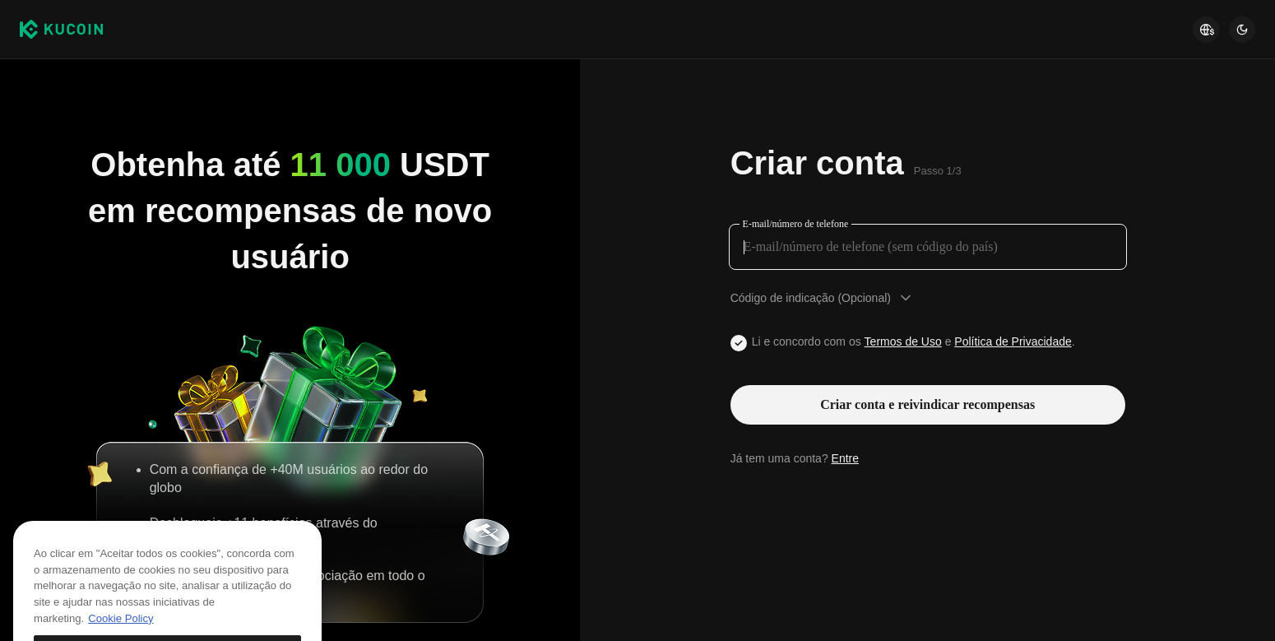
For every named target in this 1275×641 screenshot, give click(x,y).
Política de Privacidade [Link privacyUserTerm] (1012, 341)
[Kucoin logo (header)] (61, 29)
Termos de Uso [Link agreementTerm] (903, 341)
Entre (845, 458)
